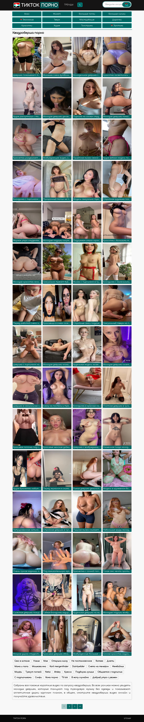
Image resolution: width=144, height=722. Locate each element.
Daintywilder (78, 666)
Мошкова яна (39, 666)
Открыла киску (59, 661)
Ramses (99, 661)
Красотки (26, 26)
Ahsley (57, 672)
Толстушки (87, 26)
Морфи (18, 672)
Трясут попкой (33, 672)
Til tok (65, 677)
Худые (57, 26)
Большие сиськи (117, 14)
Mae (45, 661)
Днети (110, 661)
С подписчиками (22, 677)
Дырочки (117, 20)
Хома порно (51, 677)
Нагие (36, 661)
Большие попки (87, 14)
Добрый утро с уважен (104, 677)
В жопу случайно (80, 677)
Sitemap (127, 718)
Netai (47, 672)
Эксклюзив (27, 20)
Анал (26, 14)
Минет (57, 14)
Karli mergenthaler (59, 666)
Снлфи (38, 677)
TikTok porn (19, 718)
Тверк (57, 20)
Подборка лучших (84, 672)
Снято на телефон (98, 666)
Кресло (68, 672)
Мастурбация (86, 20)
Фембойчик (118, 666)
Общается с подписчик (110, 672)
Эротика (117, 26)
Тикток (35, 5)
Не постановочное (81, 661)
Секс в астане (22, 661)
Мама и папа (21, 666)
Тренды (68, 5)
